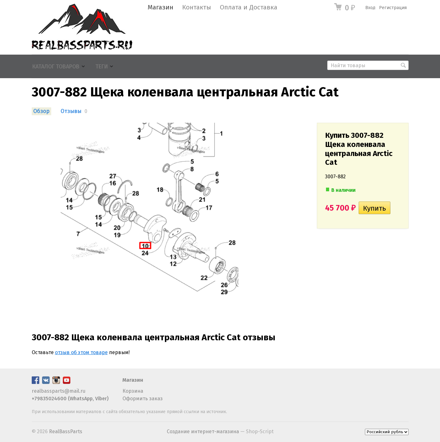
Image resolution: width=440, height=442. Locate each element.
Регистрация (393, 7)
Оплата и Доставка (248, 7)
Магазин (160, 7)
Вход (370, 7)
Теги (101, 66)
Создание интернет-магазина (203, 431)
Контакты (196, 7)
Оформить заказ (142, 399)
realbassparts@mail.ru (58, 391)
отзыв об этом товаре (81, 352)
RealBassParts (65, 431)
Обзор (41, 111)
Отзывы (71, 111)
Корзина (132, 391)
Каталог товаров (55, 66)
